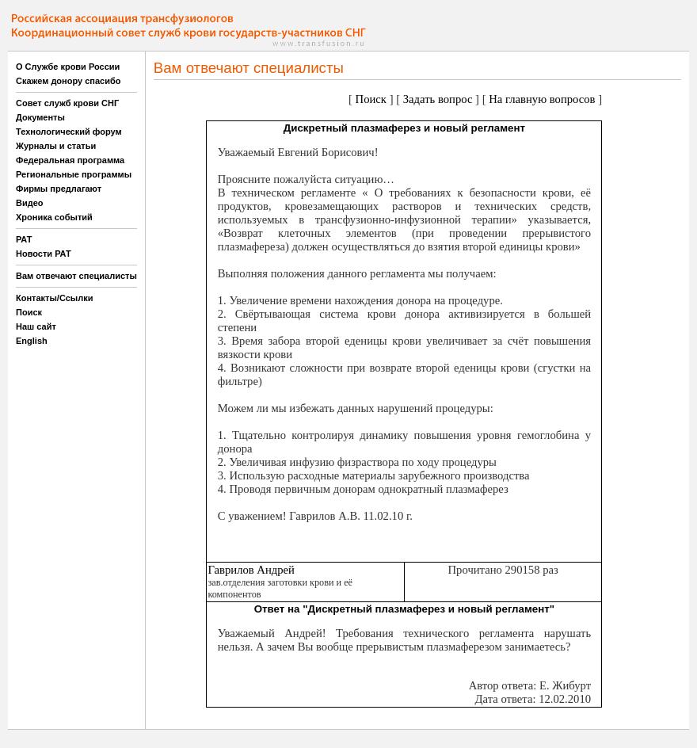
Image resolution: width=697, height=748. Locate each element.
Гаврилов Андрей (251, 569)
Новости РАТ (43, 253)
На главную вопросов (542, 99)
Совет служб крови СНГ (67, 103)
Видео (30, 203)
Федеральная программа (70, 160)
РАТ (24, 239)
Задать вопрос (438, 99)
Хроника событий (54, 217)
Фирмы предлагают (58, 188)
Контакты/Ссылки (54, 298)
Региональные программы (73, 174)
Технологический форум (69, 131)
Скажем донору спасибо (68, 81)
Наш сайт (36, 326)
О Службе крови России (68, 66)
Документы (40, 117)
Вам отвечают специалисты (76, 275)
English (32, 340)
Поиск (29, 312)
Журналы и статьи (56, 146)
